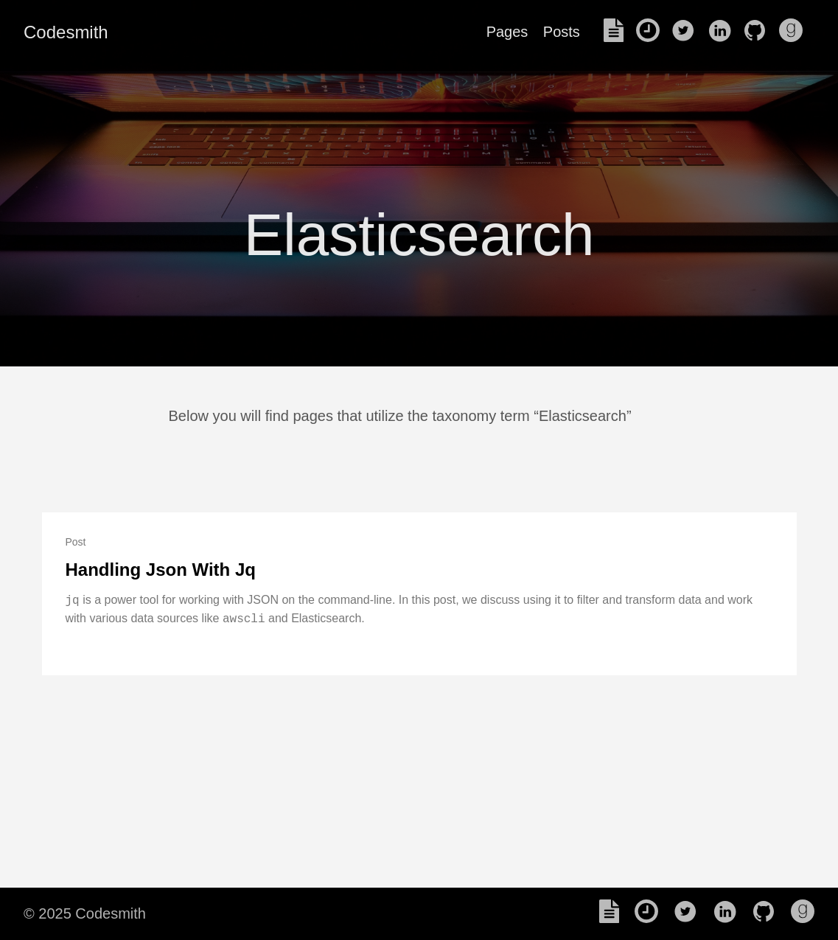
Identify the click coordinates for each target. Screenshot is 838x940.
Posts (561, 32)
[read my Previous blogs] (652, 31)
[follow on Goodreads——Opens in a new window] (795, 31)
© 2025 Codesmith (85, 913)
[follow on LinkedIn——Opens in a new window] (724, 31)
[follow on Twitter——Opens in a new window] (687, 31)
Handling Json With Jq (161, 569)
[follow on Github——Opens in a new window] (759, 31)
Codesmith (66, 32)
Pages (507, 32)
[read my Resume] (618, 31)
